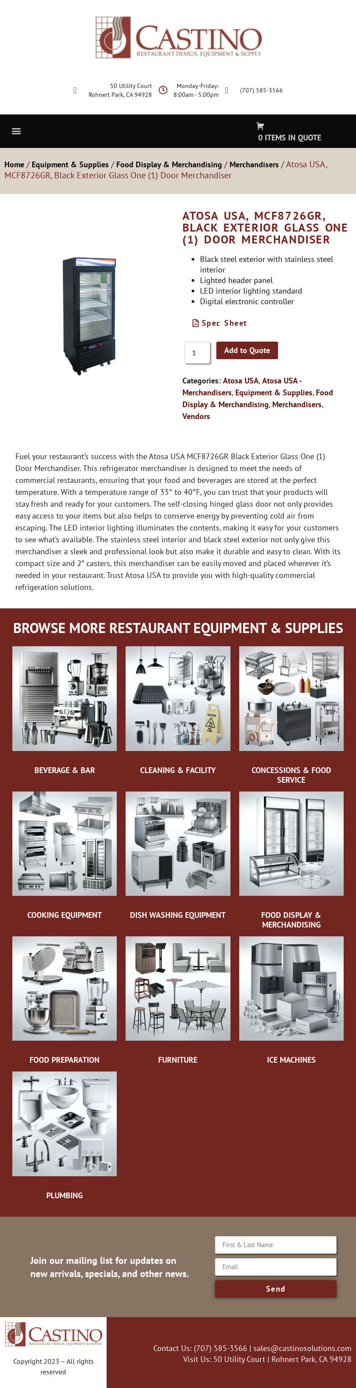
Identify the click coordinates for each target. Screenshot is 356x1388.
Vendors (196, 416)
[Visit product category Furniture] (178, 1001)
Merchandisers (254, 164)
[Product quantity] (197, 353)
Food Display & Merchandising (169, 164)
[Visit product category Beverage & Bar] (64, 711)
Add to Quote (247, 350)
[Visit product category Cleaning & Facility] (178, 711)
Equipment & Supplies (70, 164)
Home (14, 164)
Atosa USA (241, 381)
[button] (16, 130)
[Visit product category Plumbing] (64, 1136)
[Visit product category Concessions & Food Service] (291, 716)
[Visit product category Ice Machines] (291, 1001)
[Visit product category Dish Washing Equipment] (178, 856)
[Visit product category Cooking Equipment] (64, 856)
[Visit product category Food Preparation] (64, 1001)
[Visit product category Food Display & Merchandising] (291, 860)
